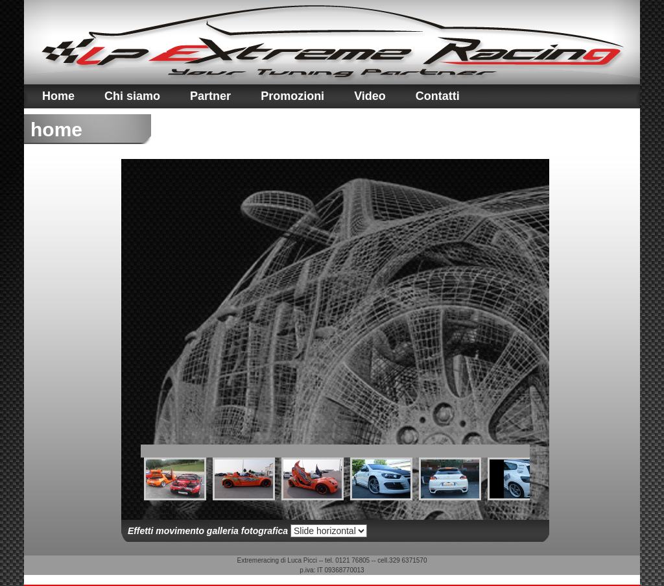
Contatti (438, 96)
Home (58, 96)
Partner (210, 96)
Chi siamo (132, 96)
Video (370, 96)
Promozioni (292, 96)
